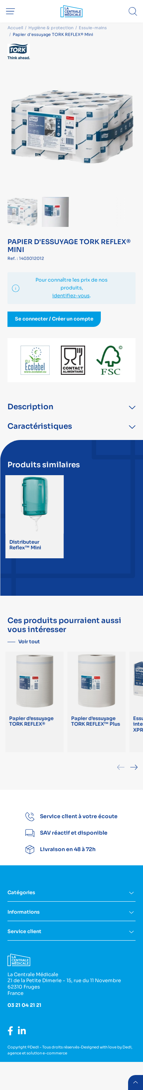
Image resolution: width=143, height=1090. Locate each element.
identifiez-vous (71, 295)
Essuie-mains (93, 27)
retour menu (135, 1082)
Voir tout (29, 641)
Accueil (15, 27)
